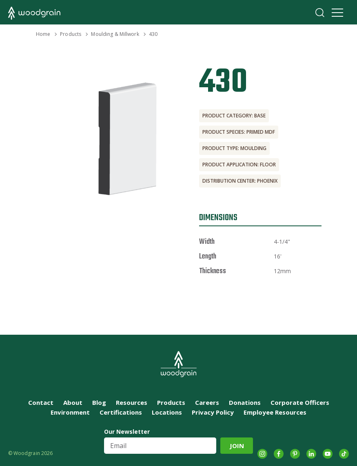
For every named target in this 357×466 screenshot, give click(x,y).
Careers (207, 402)
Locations (167, 412)
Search (319, 12)
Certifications (121, 412)
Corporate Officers (300, 402)
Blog (99, 402)
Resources (131, 402)
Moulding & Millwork (115, 34)
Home (43, 34)
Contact (40, 402)
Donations (245, 402)
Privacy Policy (213, 412)
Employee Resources (275, 412)
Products (70, 34)
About (72, 402)
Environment (70, 412)
